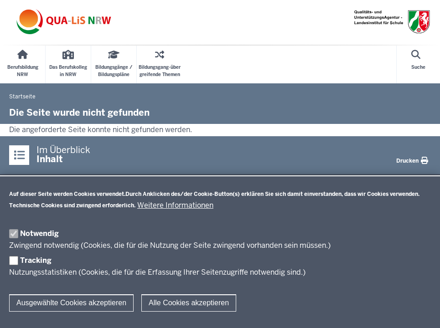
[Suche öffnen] (418, 64)
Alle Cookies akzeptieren (189, 303)
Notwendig (39, 233)
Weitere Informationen (175, 205)
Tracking (36, 260)
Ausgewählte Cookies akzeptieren (71, 303)
